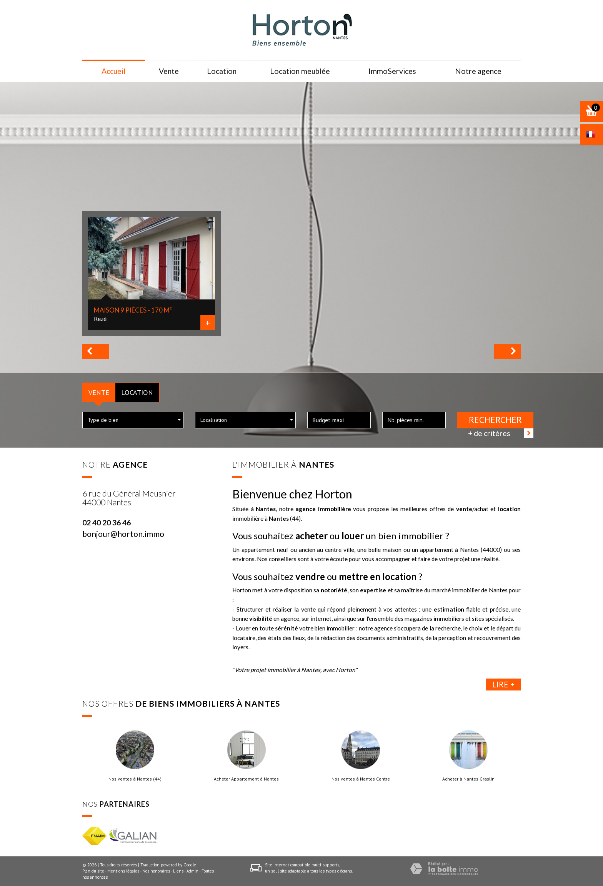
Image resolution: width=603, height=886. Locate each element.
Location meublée (299, 71)
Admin (192, 871)
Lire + (503, 684)
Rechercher (495, 420)
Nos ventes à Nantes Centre (360, 779)
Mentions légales (123, 871)
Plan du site (93, 871)
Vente (98, 392)
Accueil (114, 71)
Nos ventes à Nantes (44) (135, 779)
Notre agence (478, 71)
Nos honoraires (156, 871)
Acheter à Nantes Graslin (468, 779)
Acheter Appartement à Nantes (246, 779)
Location (137, 392)
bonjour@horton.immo (123, 533)
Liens (178, 871)
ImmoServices (392, 71)
